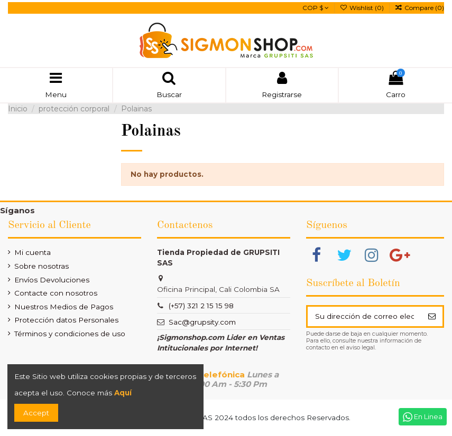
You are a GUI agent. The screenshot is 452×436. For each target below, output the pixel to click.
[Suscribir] (431, 316)
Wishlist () (362, 8)
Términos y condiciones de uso (69, 333)
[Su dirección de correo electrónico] (364, 316)
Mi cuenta (32, 252)
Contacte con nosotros (55, 293)
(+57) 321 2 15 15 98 (201, 305)
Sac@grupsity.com (202, 322)
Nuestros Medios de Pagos (63, 306)
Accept (36, 413)
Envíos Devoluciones (51, 280)
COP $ (315, 8)
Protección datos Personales (66, 320)
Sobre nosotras (41, 266)
